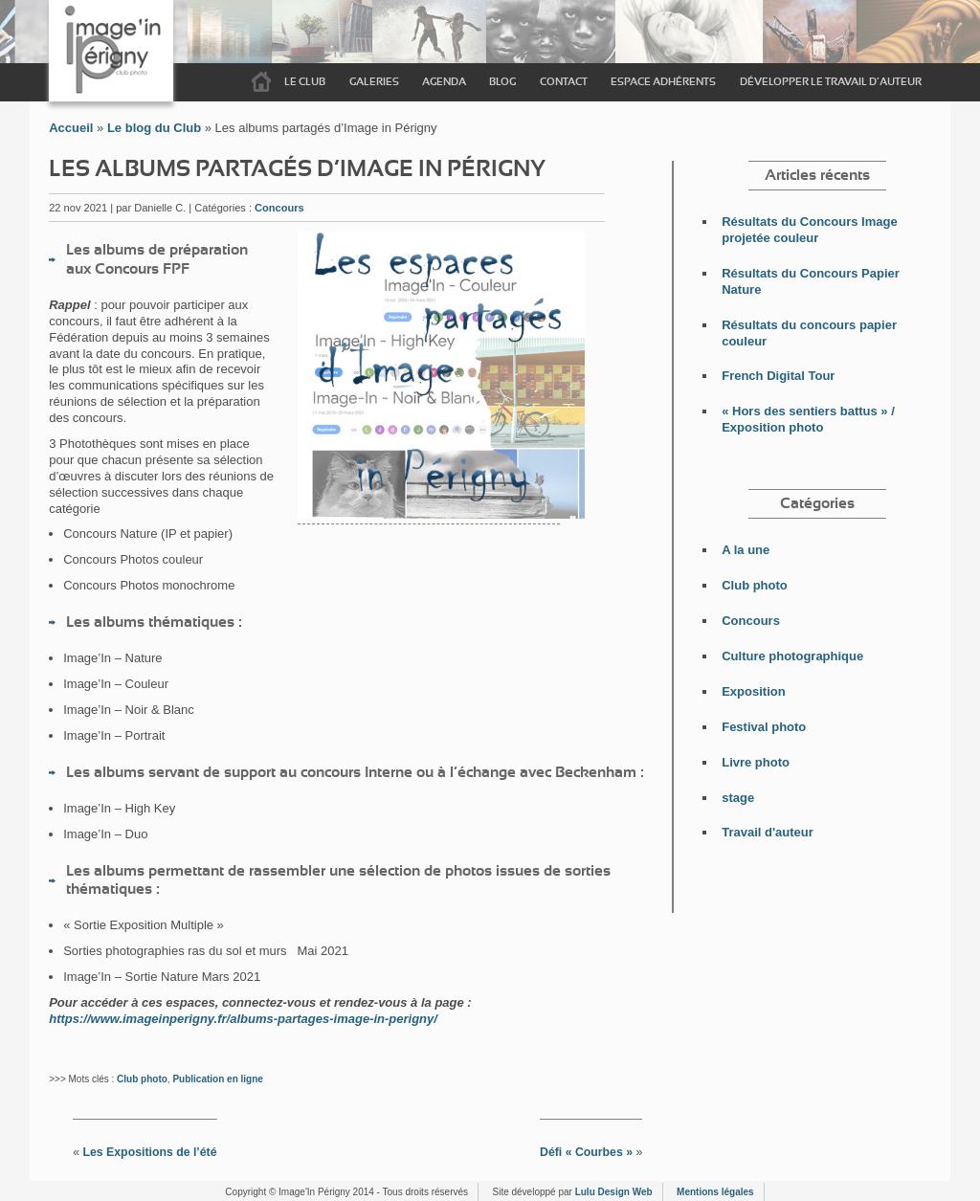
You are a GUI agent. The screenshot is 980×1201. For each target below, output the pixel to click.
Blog (502, 82)
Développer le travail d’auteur (831, 82)
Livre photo (756, 762)
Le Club (304, 82)
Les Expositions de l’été (149, 1152)
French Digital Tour (778, 375)
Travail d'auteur (767, 832)
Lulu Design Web (614, 1192)
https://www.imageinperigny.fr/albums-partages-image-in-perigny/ (243, 1019)
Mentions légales (715, 1192)
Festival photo (764, 727)
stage (738, 797)
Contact (564, 82)
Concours (279, 207)
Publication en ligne (217, 1079)
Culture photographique (792, 656)
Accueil (261, 82)
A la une (745, 550)
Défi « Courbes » (586, 1152)
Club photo (142, 1079)
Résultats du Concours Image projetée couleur (809, 229)
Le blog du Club (154, 128)
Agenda (444, 82)
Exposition (753, 691)
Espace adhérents (663, 82)
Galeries (374, 82)
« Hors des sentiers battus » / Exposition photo (808, 419)
